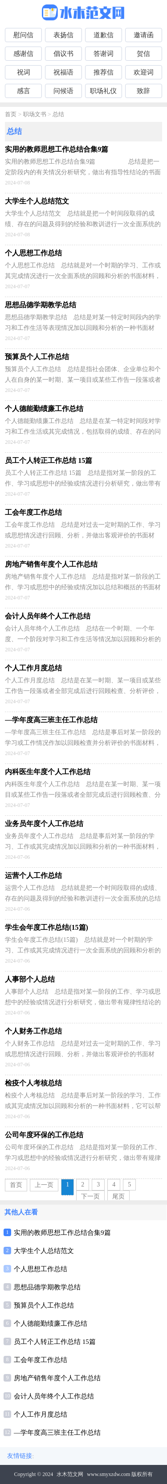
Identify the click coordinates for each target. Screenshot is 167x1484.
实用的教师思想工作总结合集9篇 (62, 1232)
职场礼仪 (103, 90)
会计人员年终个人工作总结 (54, 1396)
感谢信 (23, 53)
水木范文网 (70, 1474)
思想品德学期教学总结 (47, 1287)
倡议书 (63, 53)
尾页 (118, 1196)
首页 (10, 114)
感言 (23, 90)
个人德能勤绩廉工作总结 (50, 1323)
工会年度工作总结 (40, 1359)
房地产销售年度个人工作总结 (57, 1378)
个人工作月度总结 (40, 1414)
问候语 (63, 90)
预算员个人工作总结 (44, 1305)
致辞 (143, 90)
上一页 (44, 1185)
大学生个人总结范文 (44, 1250)
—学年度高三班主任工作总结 (57, 1432)
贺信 (143, 53)
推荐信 (104, 72)
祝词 (23, 72)
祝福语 (63, 72)
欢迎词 (144, 72)
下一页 (90, 1196)
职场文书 (34, 114)
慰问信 (23, 35)
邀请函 (144, 35)
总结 (58, 114)
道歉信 (104, 35)
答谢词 (104, 53)
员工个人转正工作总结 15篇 (55, 1341)
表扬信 (63, 35)
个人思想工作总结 (40, 1269)
